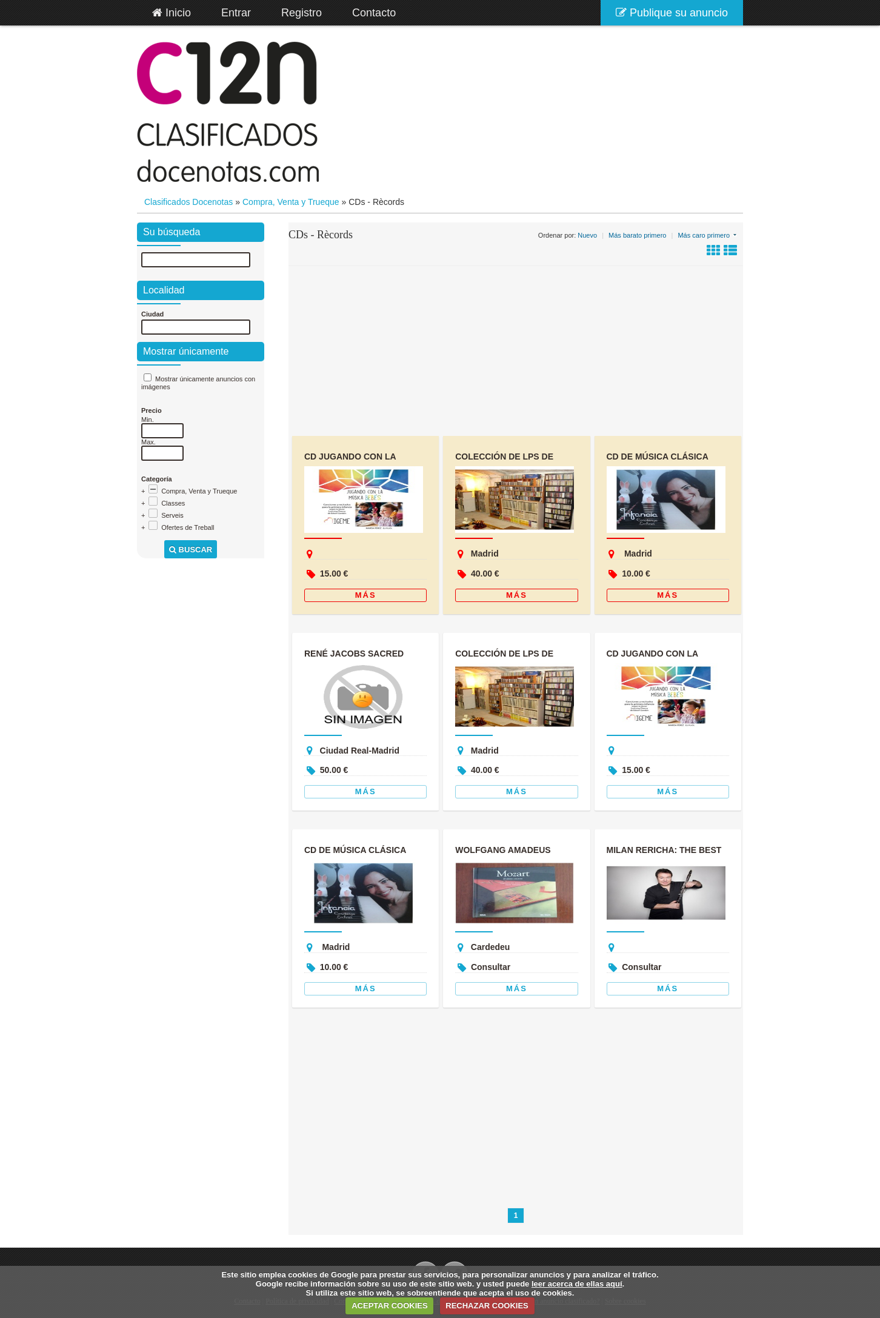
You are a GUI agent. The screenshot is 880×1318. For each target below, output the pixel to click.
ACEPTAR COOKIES (389, 1305)
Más (365, 595)
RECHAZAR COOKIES (486, 1305)
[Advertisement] (515, 351)
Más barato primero (637, 235)
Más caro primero (704, 235)
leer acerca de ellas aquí (577, 1283)
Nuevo (587, 235)
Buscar (190, 549)
